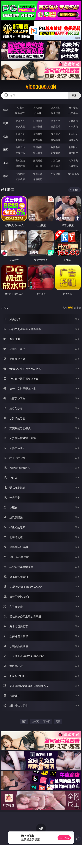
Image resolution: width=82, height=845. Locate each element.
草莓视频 (55, 173)
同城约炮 (20, 173)
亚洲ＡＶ (20, 120)
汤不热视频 (73, 173)
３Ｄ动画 (73, 120)
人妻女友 (55, 160)
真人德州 (37, 107)
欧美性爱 (73, 134)
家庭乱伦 (37, 160)
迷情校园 (20, 166)
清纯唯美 (37, 152)
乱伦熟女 (55, 139)
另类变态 (73, 139)
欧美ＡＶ (55, 120)
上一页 (35, 721)
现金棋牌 (55, 113)
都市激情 (20, 160)
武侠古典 (73, 160)
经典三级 (37, 139)
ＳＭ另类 (73, 126)
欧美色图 (55, 147)
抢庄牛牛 (73, 113)
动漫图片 (73, 147)
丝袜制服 (37, 126)
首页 (24, 721)
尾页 (58, 721)
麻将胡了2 (20, 113)
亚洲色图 (37, 147)
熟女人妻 (20, 126)
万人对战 (55, 107)
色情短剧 (37, 179)
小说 (5, 163)
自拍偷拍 (37, 120)
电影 (5, 136)
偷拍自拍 (37, 134)
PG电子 (20, 107)
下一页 (46, 721)
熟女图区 (55, 152)
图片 (5, 149)
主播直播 (55, 126)
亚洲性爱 (20, 134)
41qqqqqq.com (41, 87)
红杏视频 (20, 179)
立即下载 (64, 837)
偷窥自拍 (20, 147)
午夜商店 (37, 173)
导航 (5, 176)
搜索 (74, 95)
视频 (5, 123)
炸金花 (37, 113)
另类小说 (37, 166)
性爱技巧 (73, 166)
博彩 (5, 110)
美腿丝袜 (20, 152)
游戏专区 (73, 107)
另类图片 (73, 152)
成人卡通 (55, 134)
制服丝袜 (20, 139)
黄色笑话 (55, 166)
